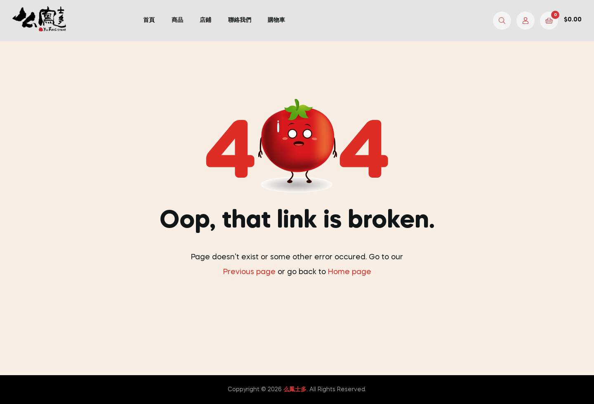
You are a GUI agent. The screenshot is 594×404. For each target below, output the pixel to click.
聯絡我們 (239, 20)
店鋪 (205, 20)
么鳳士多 (294, 389)
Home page (349, 272)
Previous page (249, 272)
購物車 (276, 20)
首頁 (149, 20)
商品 (177, 20)
